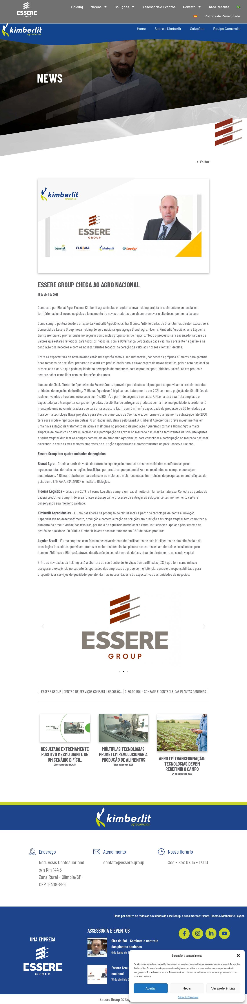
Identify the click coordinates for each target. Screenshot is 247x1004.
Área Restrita (219, 7)
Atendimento (114, 851)
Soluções (125, 7)
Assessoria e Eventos (159, 7)
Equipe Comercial (226, 28)
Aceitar (150, 988)
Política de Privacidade (188, 997)
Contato (192, 7)
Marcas (99, 7)
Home (141, 28)
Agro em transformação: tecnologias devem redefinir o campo (182, 763)
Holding (77, 7)
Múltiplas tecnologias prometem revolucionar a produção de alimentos (123, 754)
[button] (238, 955)
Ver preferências (223, 988)
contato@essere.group (123, 862)
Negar (187, 988)
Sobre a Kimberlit (168, 28)
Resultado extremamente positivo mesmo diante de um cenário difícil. (65, 754)
